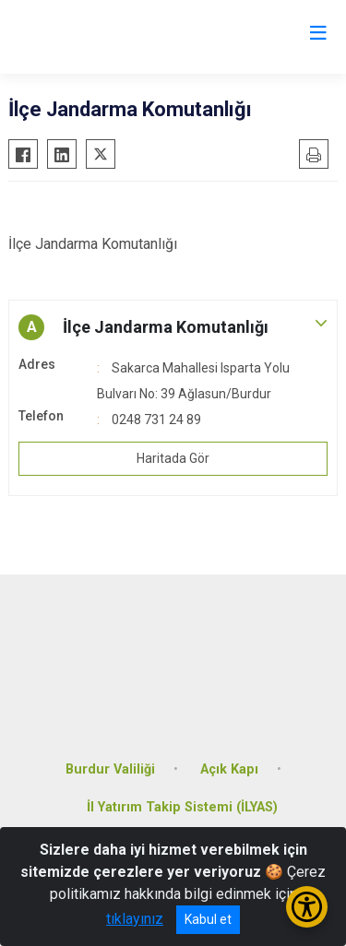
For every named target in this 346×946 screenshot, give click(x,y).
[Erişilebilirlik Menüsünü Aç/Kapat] (307, 907)
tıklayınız (134, 919)
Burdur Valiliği (110, 769)
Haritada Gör (173, 458)
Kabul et (208, 919)
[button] (173, 327)
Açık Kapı (229, 769)
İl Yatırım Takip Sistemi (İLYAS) (182, 807)
